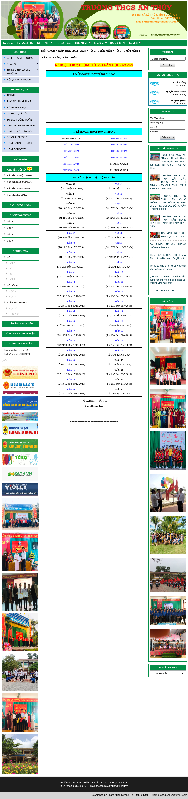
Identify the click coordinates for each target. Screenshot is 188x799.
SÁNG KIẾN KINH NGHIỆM (20, 333)
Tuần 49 (71, 350)
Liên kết (135, 43)
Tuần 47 (71, 330)
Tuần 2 (118, 194)
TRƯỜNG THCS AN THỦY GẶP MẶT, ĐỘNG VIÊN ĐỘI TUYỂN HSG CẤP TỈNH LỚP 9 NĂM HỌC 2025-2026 (168, 182)
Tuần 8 (118, 252)
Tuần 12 (119, 291)
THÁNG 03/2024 (119, 144)
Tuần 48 (71, 340)
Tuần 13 (119, 301)
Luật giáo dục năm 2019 (162, 290)
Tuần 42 (71, 282)
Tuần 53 (71, 389)
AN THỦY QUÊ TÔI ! (17, 113)
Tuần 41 (71, 272)
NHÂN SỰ (22, 64)
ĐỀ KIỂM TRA (20, 251)
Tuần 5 (118, 223)
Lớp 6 (10, 221)
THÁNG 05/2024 (119, 157)
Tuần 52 (71, 379)
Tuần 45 (71, 311)
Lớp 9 (10, 241)
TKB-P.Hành (83, 43)
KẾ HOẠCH (45, 43)
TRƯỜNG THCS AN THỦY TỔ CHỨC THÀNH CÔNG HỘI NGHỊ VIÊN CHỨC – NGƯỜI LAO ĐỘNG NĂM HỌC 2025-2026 (168, 202)
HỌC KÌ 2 (14, 296)
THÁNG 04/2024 (119, 151)
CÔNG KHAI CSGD (17, 137)
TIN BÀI (11, 95)
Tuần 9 (118, 262)
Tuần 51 (71, 370)
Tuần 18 (119, 350)
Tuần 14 (119, 311)
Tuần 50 (71, 360)
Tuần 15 (119, 321)
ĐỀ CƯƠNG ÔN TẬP (20, 215)
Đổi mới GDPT (117, 43)
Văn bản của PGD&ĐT (18, 188)
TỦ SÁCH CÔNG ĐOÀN (19, 119)
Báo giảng (100, 43)
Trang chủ (8, 43)
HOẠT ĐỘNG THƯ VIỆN (19, 143)
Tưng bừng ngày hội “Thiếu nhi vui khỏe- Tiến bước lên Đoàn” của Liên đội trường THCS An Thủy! (168, 161)
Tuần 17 (119, 340)
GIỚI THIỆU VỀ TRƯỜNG (20, 58)
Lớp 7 (10, 228)
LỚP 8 (12, 274)
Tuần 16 (119, 330)
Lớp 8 (10, 234)
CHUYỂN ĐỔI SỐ (20, 169)
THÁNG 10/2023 (71, 151)
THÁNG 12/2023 (71, 164)
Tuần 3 (118, 203)
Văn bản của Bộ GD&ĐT (19, 175)
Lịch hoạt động (63, 43)
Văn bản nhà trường (17, 195)
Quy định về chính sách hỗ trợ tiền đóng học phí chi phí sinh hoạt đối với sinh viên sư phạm (168, 279)
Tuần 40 (71, 262)
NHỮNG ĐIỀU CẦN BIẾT (19, 131)
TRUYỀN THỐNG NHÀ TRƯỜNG (22, 72)
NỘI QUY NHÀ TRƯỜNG (20, 79)
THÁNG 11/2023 (71, 157)
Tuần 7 (118, 242)
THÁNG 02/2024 (119, 138)
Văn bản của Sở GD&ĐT (19, 182)
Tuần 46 (71, 321)
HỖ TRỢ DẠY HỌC (17, 107)
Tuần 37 (71, 233)
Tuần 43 (71, 291)
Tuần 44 (71, 301)
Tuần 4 (118, 213)
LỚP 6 (12, 263)
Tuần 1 (118, 184)
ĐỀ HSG (11, 257)
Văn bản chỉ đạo (25, 43)
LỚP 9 (12, 279)
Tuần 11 (119, 282)
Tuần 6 (118, 233)
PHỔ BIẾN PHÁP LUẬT (19, 101)
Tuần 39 (71, 252)
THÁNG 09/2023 (71, 144)
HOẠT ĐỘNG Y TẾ (16, 149)
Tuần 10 (119, 272)
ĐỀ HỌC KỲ (13, 285)
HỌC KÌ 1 (14, 291)
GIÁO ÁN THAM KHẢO (20, 323)
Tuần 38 (71, 242)
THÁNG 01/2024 (71, 170)
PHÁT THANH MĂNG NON (21, 125)
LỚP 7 (12, 268)
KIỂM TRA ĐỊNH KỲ (18, 302)
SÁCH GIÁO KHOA (20, 205)
